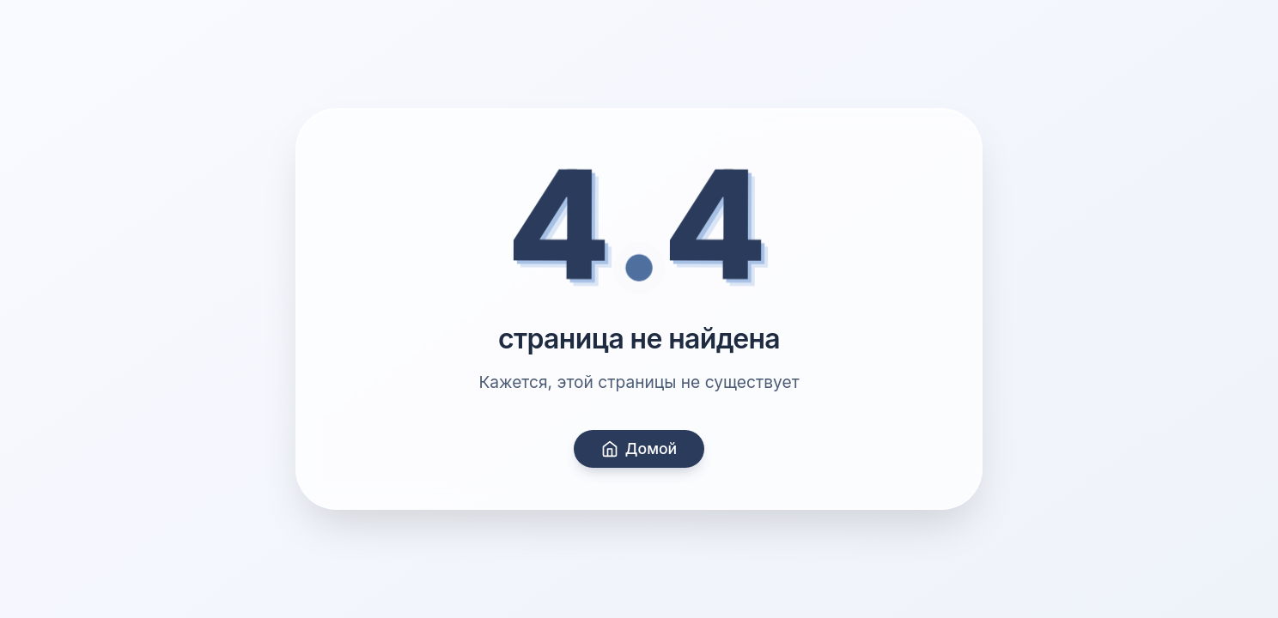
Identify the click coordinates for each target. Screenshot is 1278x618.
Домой (639, 448)
